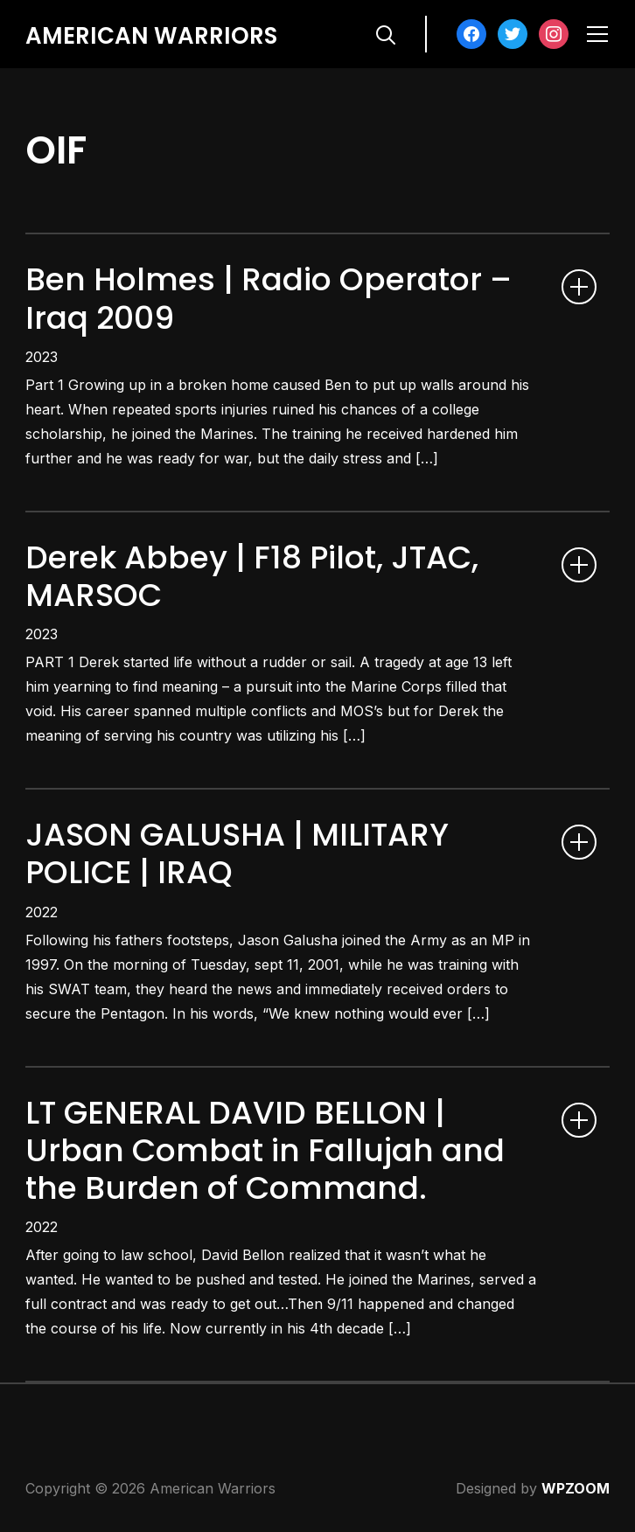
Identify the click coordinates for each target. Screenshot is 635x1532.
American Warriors (151, 36)
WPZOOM (575, 1488)
